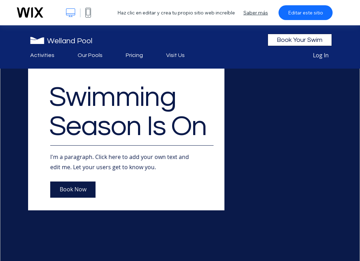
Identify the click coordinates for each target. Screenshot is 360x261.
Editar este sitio (305, 12)
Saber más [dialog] (255, 12)
